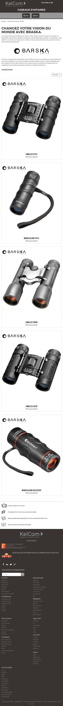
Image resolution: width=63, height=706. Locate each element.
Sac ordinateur (37, 605)
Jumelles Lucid (31, 406)
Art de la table (6, 667)
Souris (34, 627)
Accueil (3, 21)
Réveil (3, 648)
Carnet (3, 608)
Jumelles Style (31, 154)
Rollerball (4, 587)
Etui (34, 596)
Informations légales (50, 701)
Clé (34, 623)
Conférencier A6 (6, 603)
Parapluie (35, 639)
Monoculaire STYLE (31, 238)
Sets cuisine (4, 690)
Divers (34, 632)
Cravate (3, 632)
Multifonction (5, 591)
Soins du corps (37, 659)
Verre (2, 676)
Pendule (3, 646)
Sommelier (4, 679)
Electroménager (6, 694)
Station (3, 653)
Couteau (3, 685)
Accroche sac (37, 593)
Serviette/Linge (5, 623)
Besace (35, 603)
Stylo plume (4, 582)
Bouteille (4, 672)
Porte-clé (35, 580)
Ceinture (3, 627)
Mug (2, 670)
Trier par (56, 74)
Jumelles (35, 642)
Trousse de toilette (38, 589)
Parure (3, 589)
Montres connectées (7, 650)
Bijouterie (4, 634)
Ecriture (4, 578)
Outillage (35, 663)
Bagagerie (36, 599)
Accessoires (4, 681)
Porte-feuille (36, 584)
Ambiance (36, 661)
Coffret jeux (36, 657)
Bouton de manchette (7, 630)
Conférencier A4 (6, 599)
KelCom (10, 701)
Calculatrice (36, 625)
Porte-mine (4, 584)
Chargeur (35, 621)
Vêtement (4, 621)
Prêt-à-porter (6, 618)
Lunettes (35, 637)
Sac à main (36, 591)
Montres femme (6, 639)
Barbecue (36, 648)
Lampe (35, 644)
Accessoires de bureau (7, 593)
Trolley (34, 612)
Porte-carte (36, 582)
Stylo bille (4, 580)
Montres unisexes (6, 644)
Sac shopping (37, 610)
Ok (23, 574)
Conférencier (6, 596)
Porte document (37, 601)
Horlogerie (5, 637)
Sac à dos (35, 608)
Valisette (3, 610)
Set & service (5, 683)
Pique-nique (36, 646)
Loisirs (35, 652)
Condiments (5, 687)
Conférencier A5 (6, 601)
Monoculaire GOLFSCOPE (31, 490)
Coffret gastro (5, 696)
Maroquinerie (38, 578)
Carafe (3, 674)
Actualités (31, 540)
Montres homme (6, 642)
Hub (34, 630)
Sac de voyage (37, 614)
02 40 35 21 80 (47, 3)
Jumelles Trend (31, 322)
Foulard (3, 625)
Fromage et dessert (6, 692)
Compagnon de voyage (39, 587)
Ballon (35, 655)
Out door (36, 635)
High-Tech (37, 618)
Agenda (3, 605)
